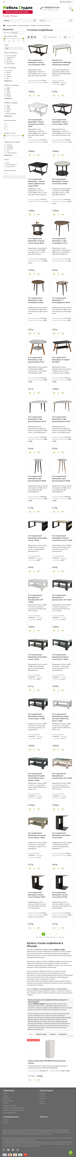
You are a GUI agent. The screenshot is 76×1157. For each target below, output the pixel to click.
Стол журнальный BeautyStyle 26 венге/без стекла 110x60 (37, 657)
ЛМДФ (7, 96)
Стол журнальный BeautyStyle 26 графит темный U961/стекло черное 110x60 (36, 777)
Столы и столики (23, 25)
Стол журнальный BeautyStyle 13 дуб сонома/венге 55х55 (35, 300)
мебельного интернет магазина (49, 949)
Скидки (6, 16)
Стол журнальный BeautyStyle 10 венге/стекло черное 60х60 (36, 241)
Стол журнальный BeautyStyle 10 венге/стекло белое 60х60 (60, 181)
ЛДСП (7, 88)
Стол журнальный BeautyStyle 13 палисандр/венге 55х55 (61, 300)
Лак (6, 151)
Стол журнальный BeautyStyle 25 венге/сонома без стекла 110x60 (62, 538)
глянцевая (8, 147)
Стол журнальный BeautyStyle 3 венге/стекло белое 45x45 (60, 895)
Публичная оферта (9, 1112)
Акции (14, 16)
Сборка (5, 1103)
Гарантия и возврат (9, 1105)
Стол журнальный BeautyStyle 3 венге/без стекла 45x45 (61, 835)
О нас (5, 1093)
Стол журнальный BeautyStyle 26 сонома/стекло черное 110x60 (37, 835)
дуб (6, 78)
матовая (8, 145)
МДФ (7, 90)
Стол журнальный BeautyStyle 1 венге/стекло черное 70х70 (60, 122)
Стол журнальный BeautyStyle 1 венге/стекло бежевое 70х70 (36, 62)
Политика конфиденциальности (13, 1110)
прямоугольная (10, 55)
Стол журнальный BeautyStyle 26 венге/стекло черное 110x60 (36, 716)
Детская (42, 1103)
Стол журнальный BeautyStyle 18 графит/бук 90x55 (61, 359)
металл (7, 109)
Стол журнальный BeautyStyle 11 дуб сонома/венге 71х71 (59, 241)
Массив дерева (10, 113)
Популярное (63, 1034)
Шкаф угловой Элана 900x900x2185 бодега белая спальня (47, 1062)
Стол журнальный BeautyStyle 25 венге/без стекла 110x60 (37, 538)
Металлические (10, 164)
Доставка (6, 1098)
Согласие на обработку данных (13, 1108)
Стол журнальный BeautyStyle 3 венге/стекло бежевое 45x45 (36, 895)
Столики (33, 25)
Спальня (42, 1093)
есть (6, 162)
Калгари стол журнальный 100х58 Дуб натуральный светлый (61, 62)
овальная (8, 61)
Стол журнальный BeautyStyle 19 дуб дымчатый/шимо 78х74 (61, 419)
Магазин (36, 1004)
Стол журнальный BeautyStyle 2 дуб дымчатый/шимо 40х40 (61, 478)
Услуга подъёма (8, 1101)
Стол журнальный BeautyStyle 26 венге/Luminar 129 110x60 (61, 597)
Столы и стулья (11, 25)
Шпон (7, 94)
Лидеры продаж (41, 1034)
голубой (8, 76)
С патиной (8, 149)
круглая (7, 59)
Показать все (8, 80)
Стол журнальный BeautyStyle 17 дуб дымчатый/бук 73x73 (36, 359)
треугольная (9, 63)
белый (7, 72)
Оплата (5, 1096)
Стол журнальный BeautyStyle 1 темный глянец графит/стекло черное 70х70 (36, 182)
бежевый (8, 70)
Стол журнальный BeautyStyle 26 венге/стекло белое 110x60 (60, 657)
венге (7, 74)
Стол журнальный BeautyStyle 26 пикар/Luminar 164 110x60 (62, 776)
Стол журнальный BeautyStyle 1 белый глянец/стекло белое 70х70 (36, 123)
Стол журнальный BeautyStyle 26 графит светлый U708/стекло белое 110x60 (60, 717)
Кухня (41, 1101)
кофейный (14, 32)
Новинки (53, 1034)
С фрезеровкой (10, 153)
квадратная (9, 57)
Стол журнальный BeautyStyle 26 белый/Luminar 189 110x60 (35, 598)
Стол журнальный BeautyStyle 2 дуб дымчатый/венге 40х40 (37, 478)
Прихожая (43, 1098)
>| (56, 934)
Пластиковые (9, 166)
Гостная (42, 1096)
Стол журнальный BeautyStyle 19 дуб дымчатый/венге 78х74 (37, 419)
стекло (7, 92)
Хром (7, 111)
